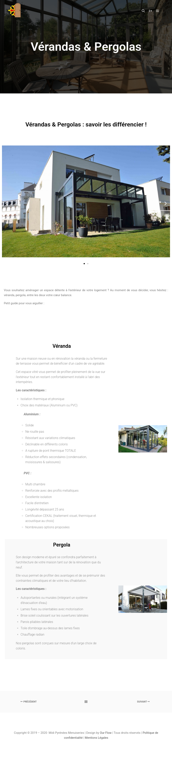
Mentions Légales (96, 738)
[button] (84, 263)
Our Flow (106, 733)
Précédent (29, 701)
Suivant (143, 701)
